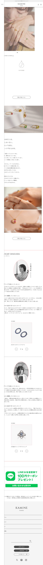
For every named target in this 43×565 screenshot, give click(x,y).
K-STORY (5, 55)
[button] (17, 52)
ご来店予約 (23, 550)
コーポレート (23, 554)
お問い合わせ (21, 546)
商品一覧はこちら (21, 99)
